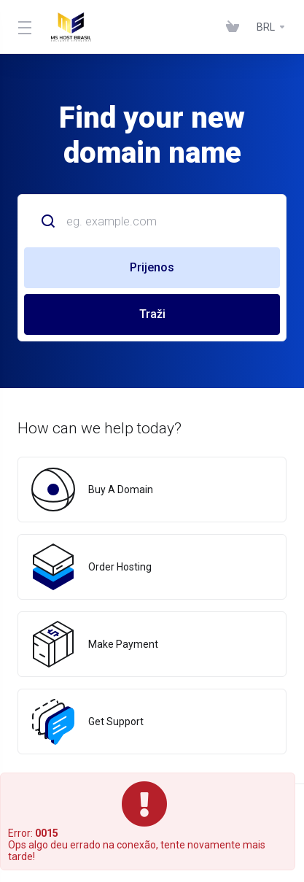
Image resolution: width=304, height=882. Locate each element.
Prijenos (152, 267)
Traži (152, 314)
